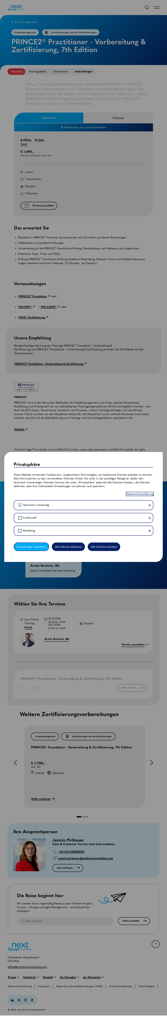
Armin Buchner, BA (56, 639)
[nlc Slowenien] (93, 977)
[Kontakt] (49, 977)
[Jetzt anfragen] (67, 868)
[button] (79, 816)
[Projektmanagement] (45, 736)
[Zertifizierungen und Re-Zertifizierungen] (88, 736)
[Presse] (13, 977)
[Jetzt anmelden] (134, 921)
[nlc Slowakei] (69, 977)
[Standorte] (31, 977)
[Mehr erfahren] (43, 799)
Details (28, 627)
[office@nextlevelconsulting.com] (27, 967)
